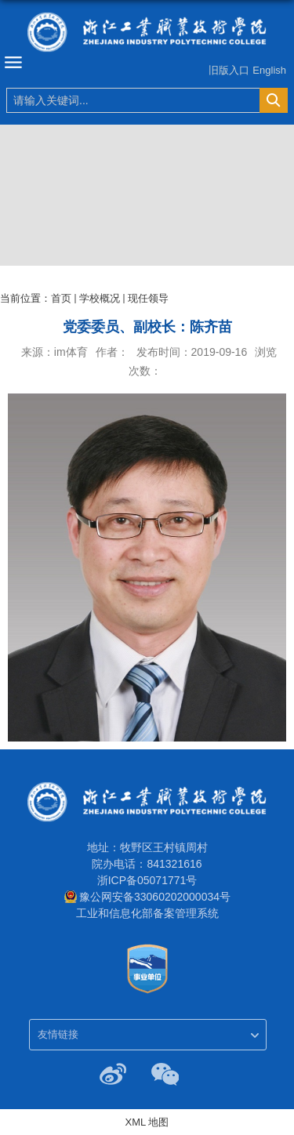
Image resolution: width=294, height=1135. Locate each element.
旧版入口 (229, 70)
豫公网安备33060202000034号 (154, 896)
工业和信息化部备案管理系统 (147, 913)
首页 (61, 298)
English (269, 70)
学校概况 (99, 298)
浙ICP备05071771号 (147, 880)
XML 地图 (147, 1122)
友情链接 (58, 1034)
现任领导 (148, 298)
